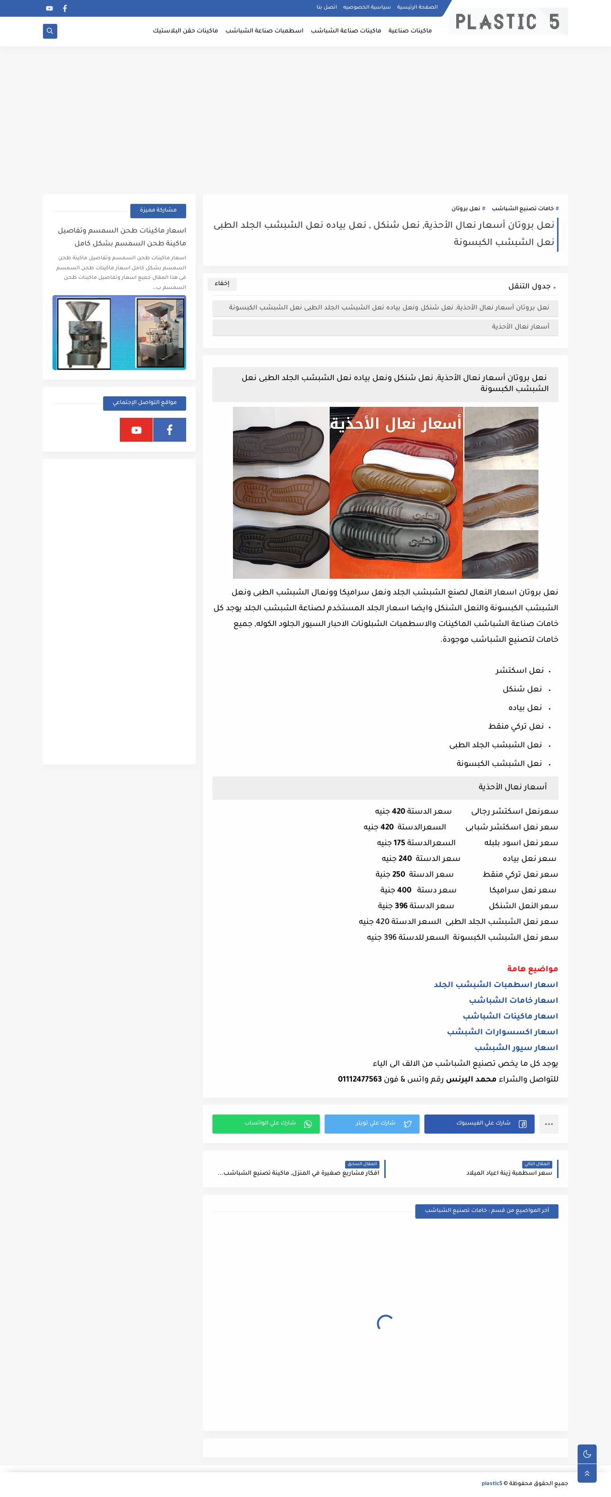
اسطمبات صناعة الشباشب (264, 31)
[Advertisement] (305, 120)
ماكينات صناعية (410, 31)
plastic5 (492, 1484)
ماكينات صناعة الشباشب (346, 31)
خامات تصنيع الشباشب (523, 209)
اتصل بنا (326, 8)
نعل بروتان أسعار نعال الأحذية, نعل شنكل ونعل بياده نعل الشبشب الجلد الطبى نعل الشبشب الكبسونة (390, 308)
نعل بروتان (466, 209)
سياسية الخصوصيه (367, 8)
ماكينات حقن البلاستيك (185, 31)
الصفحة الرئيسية (417, 8)
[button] (479, 1124)
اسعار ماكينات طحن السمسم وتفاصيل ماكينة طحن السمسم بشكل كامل (122, 238)
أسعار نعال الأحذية (521, 327)
